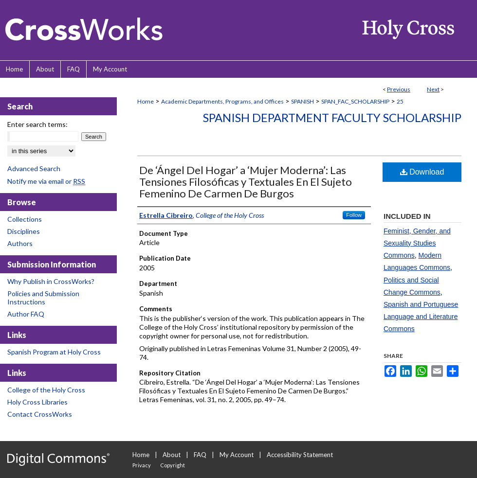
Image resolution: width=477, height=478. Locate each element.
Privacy (141, 465)
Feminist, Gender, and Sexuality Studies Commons (417, 243)
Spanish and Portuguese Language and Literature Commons (421, 317)
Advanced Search (33, 168)
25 (400, 101)
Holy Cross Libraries (37, 402)
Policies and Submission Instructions (43, 297)
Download (422, 172)
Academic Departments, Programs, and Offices (222, 101)
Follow (354, 215)
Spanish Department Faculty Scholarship (332, 117)
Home (145, 101)
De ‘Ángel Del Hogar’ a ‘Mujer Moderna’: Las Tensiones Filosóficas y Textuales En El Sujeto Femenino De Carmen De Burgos (245, 181)
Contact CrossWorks (39, 414)
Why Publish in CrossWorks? (50, 281)
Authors (20, 243)
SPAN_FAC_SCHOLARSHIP (355, 101)
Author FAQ (25, 314)
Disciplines (23, 231)
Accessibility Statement (300, 455)
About (172, 455)
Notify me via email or (46, 181)
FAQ (200, 455)
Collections (24, 219)
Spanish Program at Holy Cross (54, 352)
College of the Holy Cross (46, 390)
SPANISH (302, 101)
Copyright (172, 465)
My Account (237, 455)
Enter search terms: (37, 124)
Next (433, 89)
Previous (398, 89)
